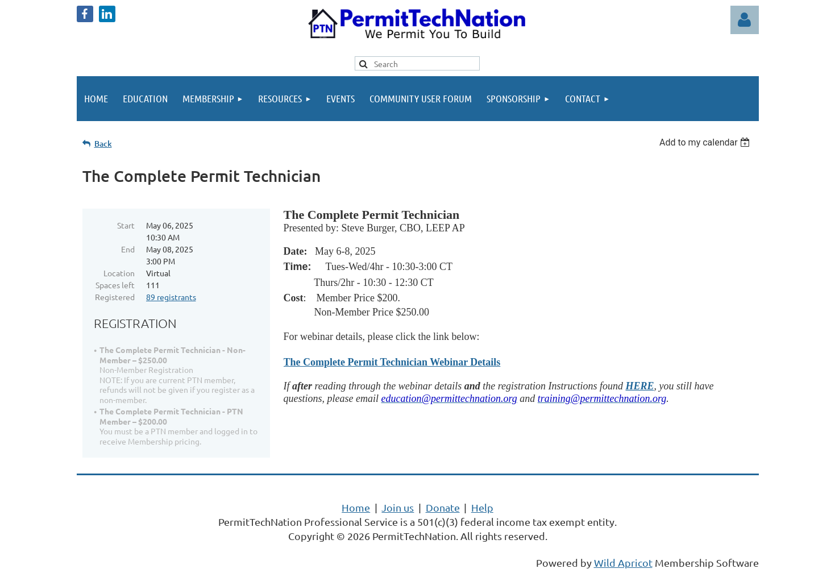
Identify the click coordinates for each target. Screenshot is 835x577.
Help (482, 507)
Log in (744, 20)
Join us (397, 507)
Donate (443, 507)
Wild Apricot (623, 562)
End (128, 249)
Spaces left (115, 285)
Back (103, 143)
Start (126, 225)
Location (119, 273)
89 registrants (171, 297)
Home (356, 507)
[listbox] (706, 142)
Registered (115, 297)
